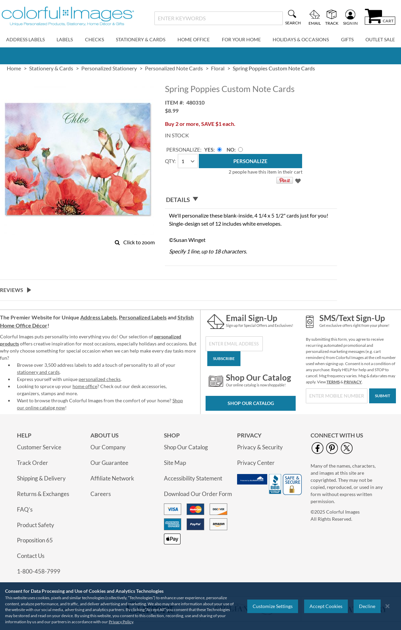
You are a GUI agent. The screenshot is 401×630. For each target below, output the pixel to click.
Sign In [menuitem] (350, 23)
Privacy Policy (121, 621)
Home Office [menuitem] (193, 39)
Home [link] (14, 68)
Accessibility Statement (193, 478)
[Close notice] (387, 606)
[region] (200, 606)
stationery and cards (38, 372)
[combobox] (218, 18)
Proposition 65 (35, 540)
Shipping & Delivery (41, 478)
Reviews (11, 290)
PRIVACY (353, 381)
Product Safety (35, 524)
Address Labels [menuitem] (25, 39)
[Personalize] (250, 161)
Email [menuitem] (315, 23)
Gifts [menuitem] (347, 39)
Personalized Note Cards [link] (174, 68)
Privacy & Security (260, 447)
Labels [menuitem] (65, 39)
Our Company (108, 447)
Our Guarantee (109, 462)
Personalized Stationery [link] (109, 68)
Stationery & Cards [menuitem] (140, 39)
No (230, 150)
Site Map (175, 462)
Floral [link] (218, 68)
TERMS (333, 381)
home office (84, 386)
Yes (208, 150)
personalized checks (100, 379)
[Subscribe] (223, 358)
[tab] (251, 199)
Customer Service (39, 447)
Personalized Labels (143, 317)
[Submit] (382, 395)
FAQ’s (25, 509)
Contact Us (30, 555)
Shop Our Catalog (251, 403)
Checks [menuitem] (94, 39)
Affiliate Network (112, 478)
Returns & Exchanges (43, 493)
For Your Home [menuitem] (241, 39)
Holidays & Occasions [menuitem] (301, 39)
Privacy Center (256, 462)
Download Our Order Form (198, 493)
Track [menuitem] (331, 23)
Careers (100, 493)
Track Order (32, 462)
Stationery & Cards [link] (51, 68)
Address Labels (98, 317)
